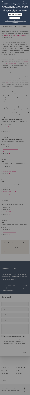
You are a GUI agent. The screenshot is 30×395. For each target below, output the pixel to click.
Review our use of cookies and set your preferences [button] (15, 21)
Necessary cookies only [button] (15, 14)
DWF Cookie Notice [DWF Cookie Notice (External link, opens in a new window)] (11, 12)
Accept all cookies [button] (15, 18)
